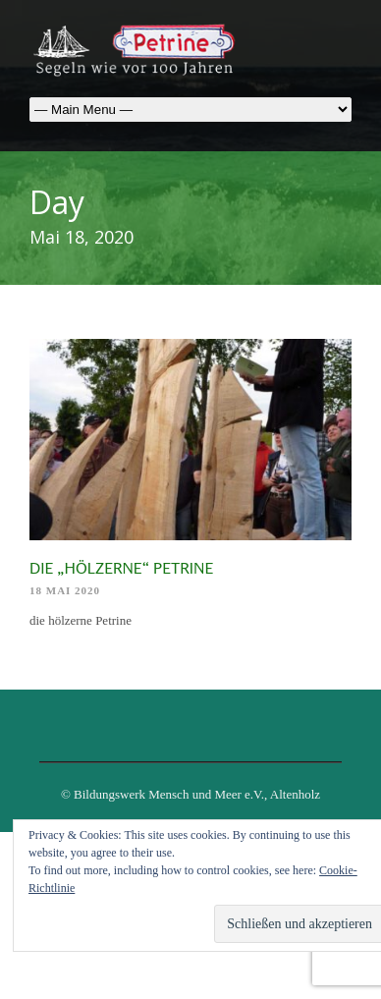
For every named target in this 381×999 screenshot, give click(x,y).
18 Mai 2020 (64, 590)
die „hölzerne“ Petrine (121, 568)
